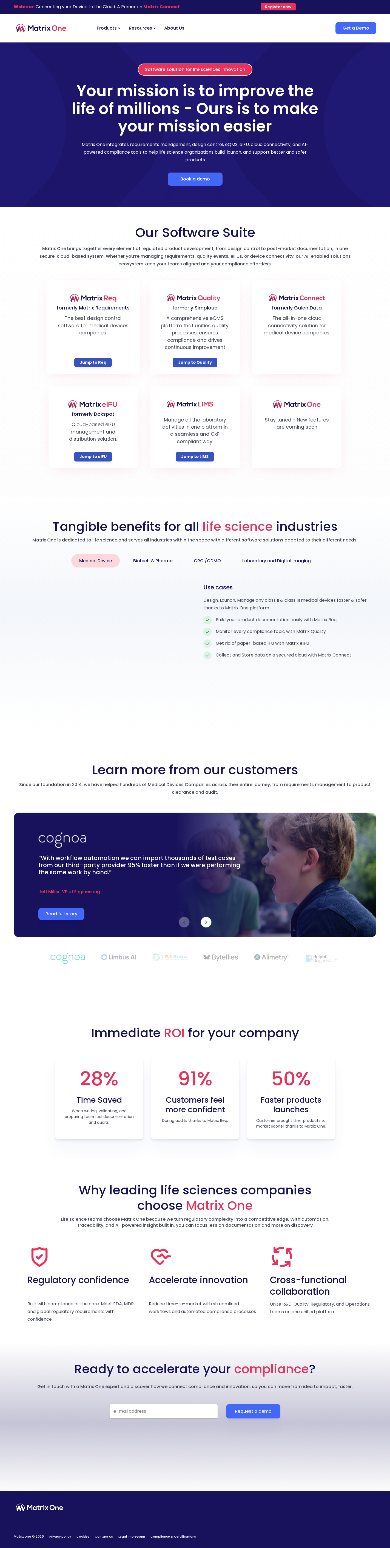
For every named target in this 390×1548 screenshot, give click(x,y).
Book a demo (195, 179)
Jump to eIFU (93, 456)
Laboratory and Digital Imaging (278, 561)
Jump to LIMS (195, 456)
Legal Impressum (131, 1536)
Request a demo (253, 1411)
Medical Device (94, 561)
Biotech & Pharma (153, 561)
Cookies (82, 1536)
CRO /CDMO (208, 561)
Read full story (61, 914)
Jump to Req (93, 362)
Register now (278, 7)
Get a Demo (356, 28)
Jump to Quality (195, 362)
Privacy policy (60, 1536)
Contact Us (104, 1536)
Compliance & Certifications (173, 1536)
